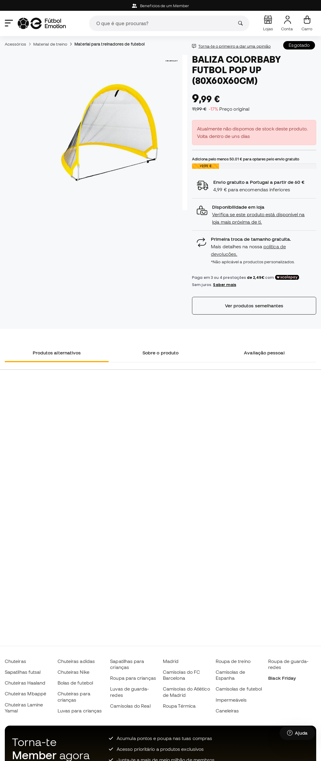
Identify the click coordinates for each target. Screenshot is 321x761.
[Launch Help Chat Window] (297, 733)
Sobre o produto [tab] (160, 352)
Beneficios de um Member (160, 6)
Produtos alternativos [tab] (57, 352)
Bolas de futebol (75, 682)
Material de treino (50, 44)
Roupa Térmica (179, 706)
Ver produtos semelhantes (254, 305)
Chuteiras (15, 661)
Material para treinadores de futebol (109, 44)
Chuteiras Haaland (25, 682)
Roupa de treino (233, 661)
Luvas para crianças (80, 710)
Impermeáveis (231, 700)
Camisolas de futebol (239, 688)
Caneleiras (227, 710)
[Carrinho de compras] (307, 23)
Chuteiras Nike (73, 672)
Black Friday (282, 678)
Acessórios (15, 44)
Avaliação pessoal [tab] (264, 352)
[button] (254, 214)
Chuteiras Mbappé (25, 693)
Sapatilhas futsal (22, 672)
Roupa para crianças (133, 678)
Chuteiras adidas (76, 661)
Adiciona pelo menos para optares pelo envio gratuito (245, 159)
